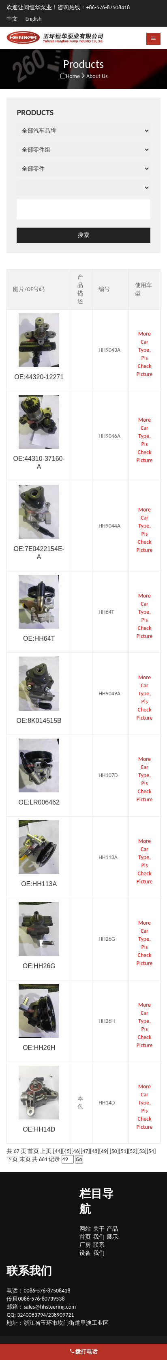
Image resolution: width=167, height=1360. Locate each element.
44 (57, 1151)
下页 (12, 1159)
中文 (12, 18)
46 (76, 1151)
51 (123, 1151)
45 (67, 1151)
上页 (45, 1151)
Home (73, 76)
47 (85, 1151)
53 (142, 1151)
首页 (33, 1151)
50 (114, 1151)
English (34, 18)
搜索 (83, 235)
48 (94, 1151)
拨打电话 (83, 1351)
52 (132, 1151)
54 (151, 1151)
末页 (25, 1159)
